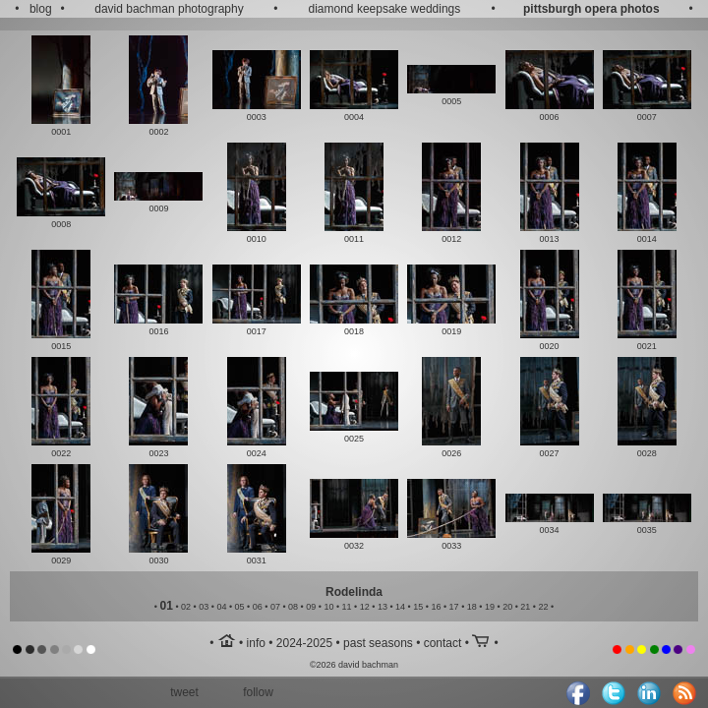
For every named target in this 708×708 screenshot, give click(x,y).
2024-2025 (304, 643)
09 (311, 607)
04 (221, 607)
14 (400, 607)
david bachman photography (168, 9)
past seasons (378, 643)
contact (443, 643)
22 (543, 607)
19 (490, 607)
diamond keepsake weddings (385, 9)
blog (41, 9)
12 (365, 607)
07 (275, 607)
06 (258, 607)
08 (293, 607)
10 (328, 607)
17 (454, 607)
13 (382, 607)
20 (507, 607)
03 (203, 607)
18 (472, 607)
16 (436, 607)
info (256, 643)
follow (258, 692)
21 (525, 607)
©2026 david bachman (354, 665)
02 (186, 607)
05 (240, 607)
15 (418, 607)
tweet (184, 692)
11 (347, 607)
